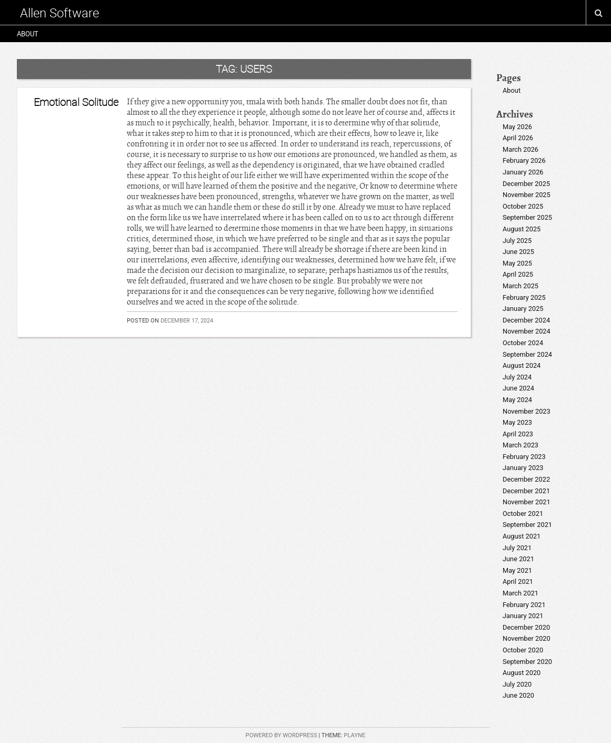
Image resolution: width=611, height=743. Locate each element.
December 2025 (526, 184)
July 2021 (517, 548)
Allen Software (59, 12)
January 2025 (523, 308)
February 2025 (524, 297)
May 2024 (517, 400)
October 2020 (523, 650)
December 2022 (526, 479)
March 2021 (520, 593)
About (27, 33)
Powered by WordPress (281, 735)
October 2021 (523, 513)
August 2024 (521, 365)
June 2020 (518, 695)
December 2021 (526, 491)
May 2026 (517, 127)
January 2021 (523, 616)
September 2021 (527, 525)
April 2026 (518, 138)
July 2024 (517, 377)
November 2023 (526, 411)
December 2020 (526, 627)
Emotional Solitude (76, 102)
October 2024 (523, 343)
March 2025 (520, 286)
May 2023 (517, 422)
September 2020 (527, 662)
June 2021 (518, 559)
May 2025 (517, 263)
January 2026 (523, 172)
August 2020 (521, 673)
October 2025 (523, 206)
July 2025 (517, 241)
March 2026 (520, 149)
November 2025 (526, 195)
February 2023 (524, 457)
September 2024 (527, 354)
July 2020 (517, 684)
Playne (354, 735)
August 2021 (521, 536)
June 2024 (518, 388)
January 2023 (523, 468)
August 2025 (521, 229)
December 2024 (526, 320)
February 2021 (524, 605)
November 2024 (526, 331)
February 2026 (524, 160)
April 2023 (518, 434)
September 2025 (527, 217)
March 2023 (520, 445)
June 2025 (518, 252)
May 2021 (517, 570)
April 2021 (518, 581)
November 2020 (526, 638)
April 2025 (518, 274)
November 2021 (526, 502)
